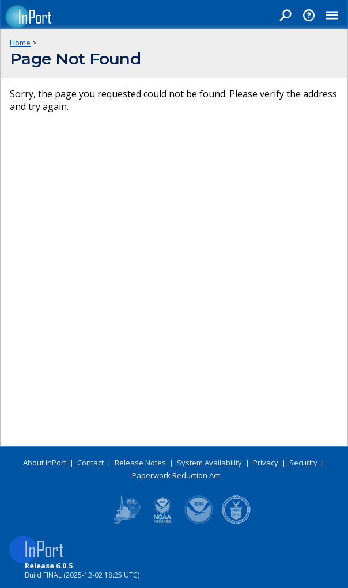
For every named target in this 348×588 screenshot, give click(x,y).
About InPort (44, 462)
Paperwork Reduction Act (176, 475)
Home (20, 42)
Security (303, 462)
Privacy (265, 462)
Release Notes (140, 462)
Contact (90, 462)
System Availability (209, 462)
